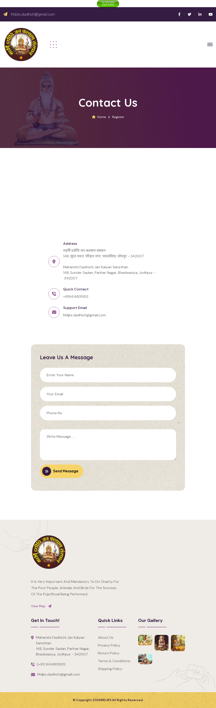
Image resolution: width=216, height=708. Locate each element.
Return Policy (108, 653)
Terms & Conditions (114, 661)
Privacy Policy (109, 645)
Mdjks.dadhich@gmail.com (33, 14)
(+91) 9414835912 (51, 664)
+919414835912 (75, 296)
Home (101, 117)
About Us (105, 637)
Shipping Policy (110, 668)
